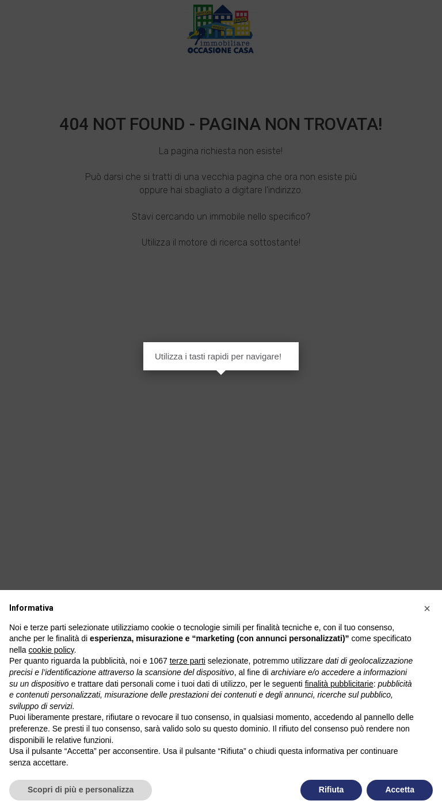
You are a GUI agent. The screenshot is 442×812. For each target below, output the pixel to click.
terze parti (187, 660)
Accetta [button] (399, 789)
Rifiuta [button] (331, 789)
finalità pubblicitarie (339, 683)
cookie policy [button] (51, 649)
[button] (427, 608)
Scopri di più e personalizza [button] (81, 789)
